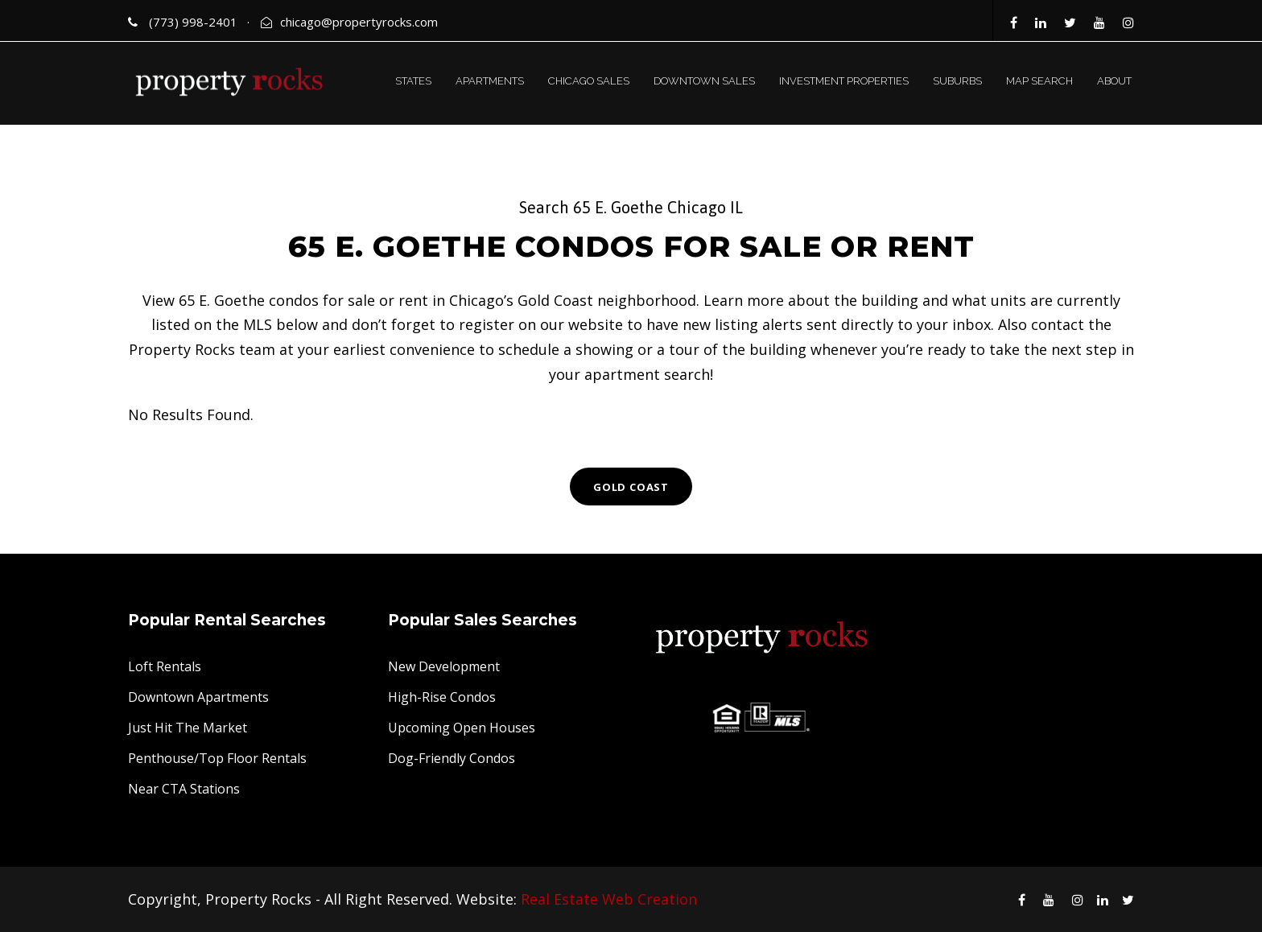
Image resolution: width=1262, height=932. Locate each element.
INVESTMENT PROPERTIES (844, 81)
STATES (413, 81)
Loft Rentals (164, 666)
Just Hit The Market (187, 727)
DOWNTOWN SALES (704, 81)
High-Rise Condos (442, 697)
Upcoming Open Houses (461, 727)
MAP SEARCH (1039, 81)
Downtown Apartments (198, 697)
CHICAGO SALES (588, 81)
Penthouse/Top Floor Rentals (217, 758)
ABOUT (1114, 81)
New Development (444, 666)
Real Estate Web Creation (609, 899)
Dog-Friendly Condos (451, 758)
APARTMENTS (490, 81)
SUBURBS (957, 81)
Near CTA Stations (184, 789)
